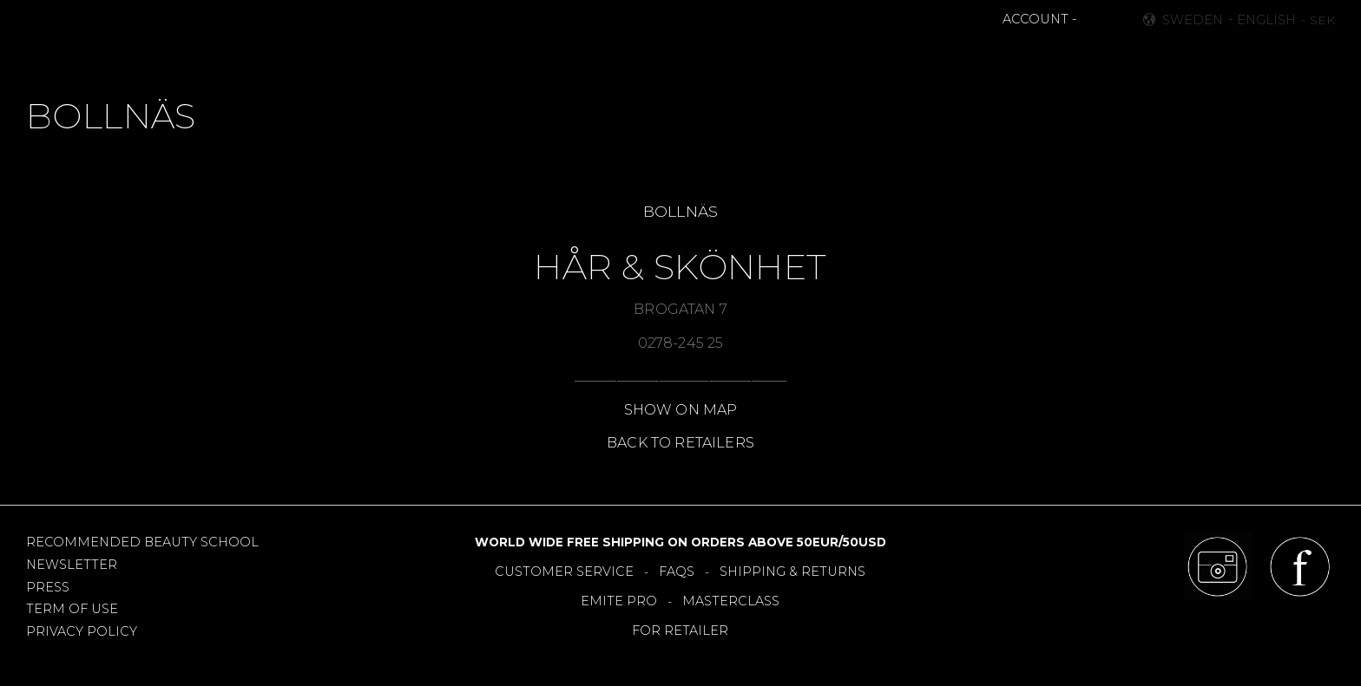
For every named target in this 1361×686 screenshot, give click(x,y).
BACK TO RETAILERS (680, 442)
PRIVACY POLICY (81, 631)
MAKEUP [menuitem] (453, 57)
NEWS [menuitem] (521, 57)
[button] (1092, 20)
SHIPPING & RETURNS (792, 571)
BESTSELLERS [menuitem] (606, 57)
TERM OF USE (72, 609)
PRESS (47, 587)
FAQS (676, 571)
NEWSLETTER (71, 564)
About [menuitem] (919, 57)
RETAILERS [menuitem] (841, 57)
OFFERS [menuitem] (759, 57)
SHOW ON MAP (681, 410)
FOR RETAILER (680, 630)
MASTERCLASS (730, 601)
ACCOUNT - (1039, 19)
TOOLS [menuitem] (692, 57)
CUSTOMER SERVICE (564, 571)
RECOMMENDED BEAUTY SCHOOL (142, 542)
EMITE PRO (619, 601)
